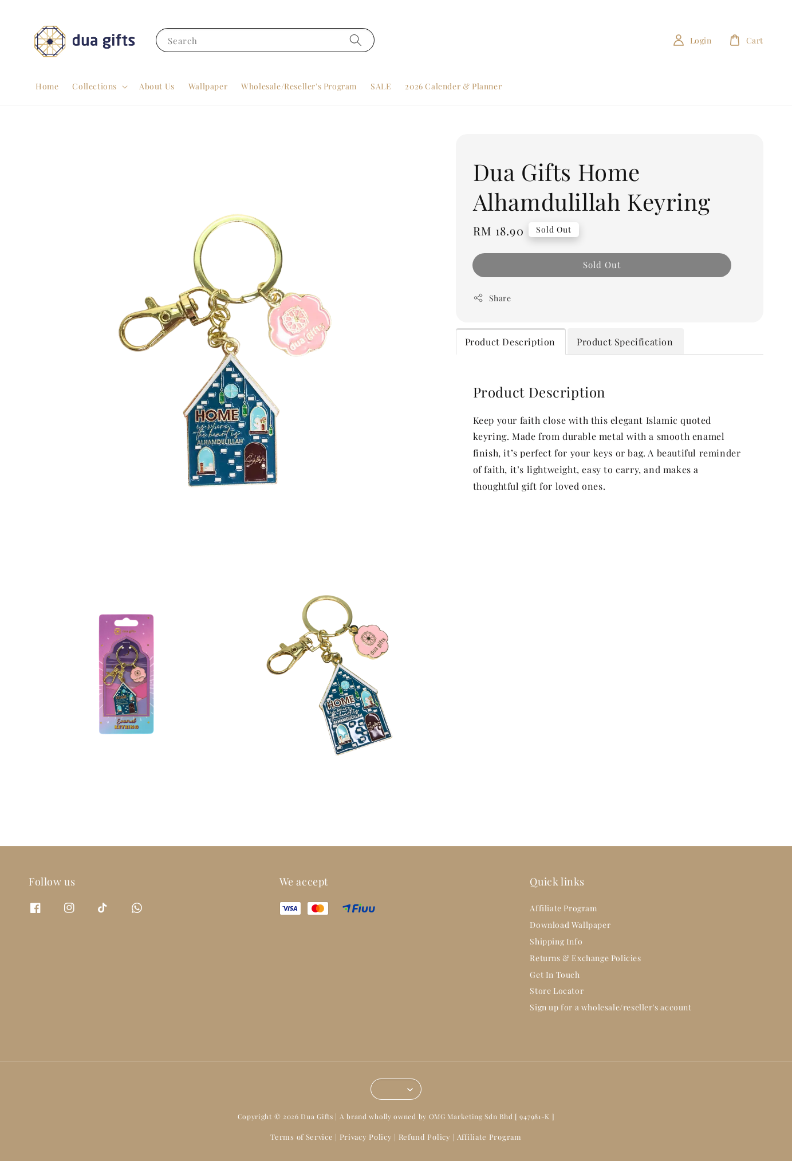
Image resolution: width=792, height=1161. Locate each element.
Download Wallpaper (570, 924)
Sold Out (602, 264)
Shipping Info (556, 941)
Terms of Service (301, 1137)
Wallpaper (207, 86)
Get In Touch (555, 974)
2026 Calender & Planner (453, 86)
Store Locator (557, 990)
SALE (381, 86)
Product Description (510, 342)
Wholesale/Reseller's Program (299, 86)
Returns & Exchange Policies (585, 958)
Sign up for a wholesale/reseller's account (610, 1007)
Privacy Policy (366, 1137)
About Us (157, 86)
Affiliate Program (563, 908)
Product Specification (625, 342)
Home (47, 86)
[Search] (355, 40)
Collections (94, 86)
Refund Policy (425, 1137)
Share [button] (492, 298)
